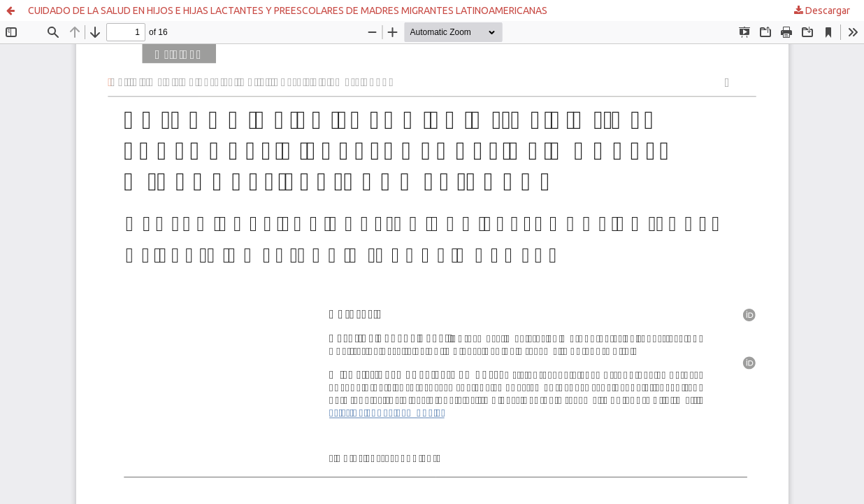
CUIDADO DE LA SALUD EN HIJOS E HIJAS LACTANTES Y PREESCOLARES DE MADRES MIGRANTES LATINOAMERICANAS (287, 10)
